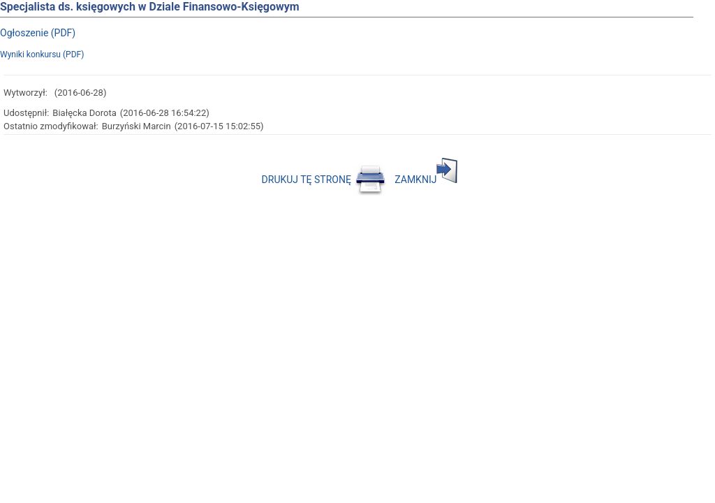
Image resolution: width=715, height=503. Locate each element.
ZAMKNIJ (426, 179)
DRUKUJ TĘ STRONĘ (324, 179)
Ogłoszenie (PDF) (37, 32)
